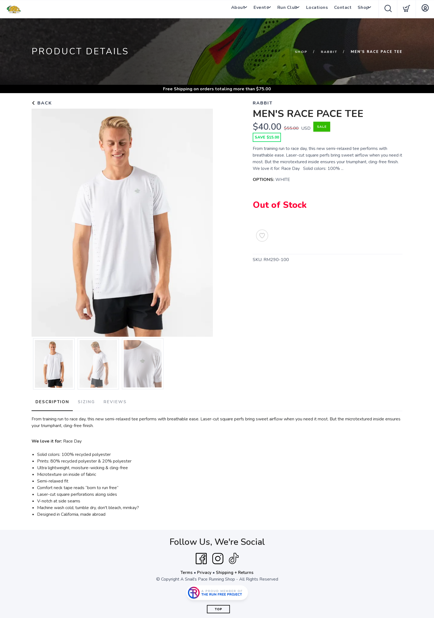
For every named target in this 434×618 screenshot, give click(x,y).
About (229, 9)
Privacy (204, 571)
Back (42, 103)
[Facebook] (201, 556)
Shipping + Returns (235, 571)
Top (218, 607)
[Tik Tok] (233, 556)
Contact (340, 9)
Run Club (283, 9)
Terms (186, 571)
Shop (360, 9)
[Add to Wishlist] (262, 235)
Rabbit (328, 51)
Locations (315, 9)
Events (254, 9)
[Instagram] (218, 556)
